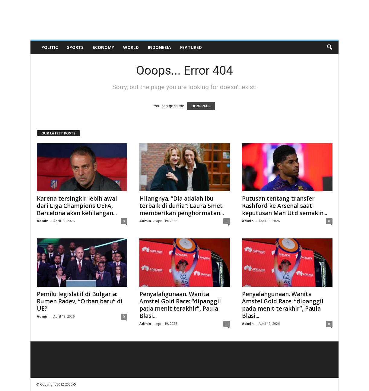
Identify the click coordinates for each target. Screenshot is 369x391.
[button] (329, 47)
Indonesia (159, 47)
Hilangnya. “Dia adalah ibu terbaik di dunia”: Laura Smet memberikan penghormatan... (181, 206)
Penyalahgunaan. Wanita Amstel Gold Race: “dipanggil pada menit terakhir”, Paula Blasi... (180, 305)
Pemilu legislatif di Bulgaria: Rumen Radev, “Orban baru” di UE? (79, 301)
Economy (103, 47)
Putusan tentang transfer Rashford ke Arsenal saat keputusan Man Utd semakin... (284, 206)
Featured (191, 47)
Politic (49, 47)
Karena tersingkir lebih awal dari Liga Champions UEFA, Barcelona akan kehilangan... (77, 206)
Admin (43, 220)
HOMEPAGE (201, 106)
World (131, 47)
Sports (75, 47)
